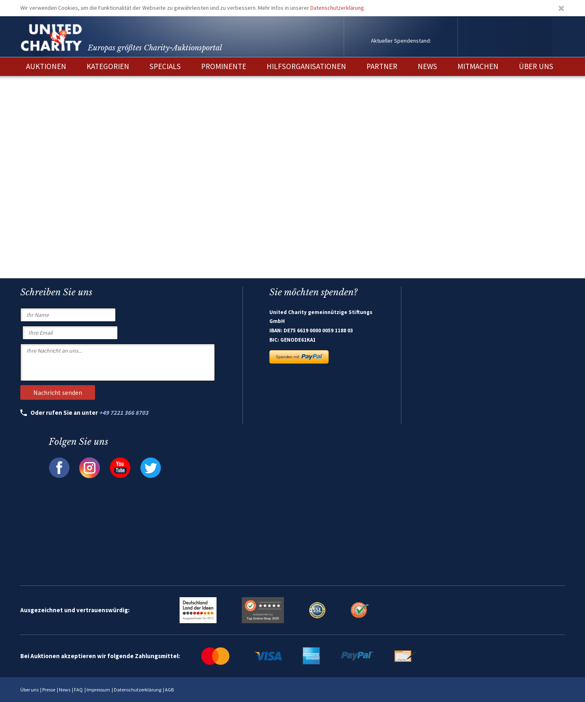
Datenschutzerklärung (337, 7)
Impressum (98, 690)
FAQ (78, 690)
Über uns (29, 690)
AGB (169, 690)
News (64, 690)
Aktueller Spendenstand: (401, 40)
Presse (48, 690)
